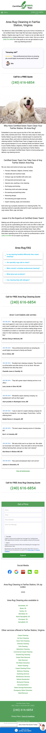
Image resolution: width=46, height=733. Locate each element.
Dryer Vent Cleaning (23, 638)
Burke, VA (23, 605)
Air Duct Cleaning (23, 635)
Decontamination (23, 682)
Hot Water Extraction (23, 660)
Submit (23, 552)
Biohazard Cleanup (23, 679)
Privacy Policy (30, 547)
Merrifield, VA (23, 611)
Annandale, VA (23, 603)
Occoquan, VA (23, 616)
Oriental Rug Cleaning (23, 652)
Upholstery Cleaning (23, 646)
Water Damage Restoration (23, 685)
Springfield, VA (23, 619)
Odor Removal (23, 657)
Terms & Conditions (28, 713)
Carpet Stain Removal (23, 654)
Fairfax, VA (22, 608)
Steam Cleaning (23, 663)
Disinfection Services (23, 674)
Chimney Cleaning (23, 641)
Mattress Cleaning (23, 668)
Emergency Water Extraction (23, 687)
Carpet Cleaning (23, 632)
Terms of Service (36, 720)
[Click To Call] (23, 730)
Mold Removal (23, 690)
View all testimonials (23, 468)
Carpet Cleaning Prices (23, 665)
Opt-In (7, 540)
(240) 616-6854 (37, 12)
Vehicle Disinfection (23, 676)
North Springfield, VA (23, 614)
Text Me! (8, 534)
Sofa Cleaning (23, 643)
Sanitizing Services (23, 671)
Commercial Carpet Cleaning (23, 649)
